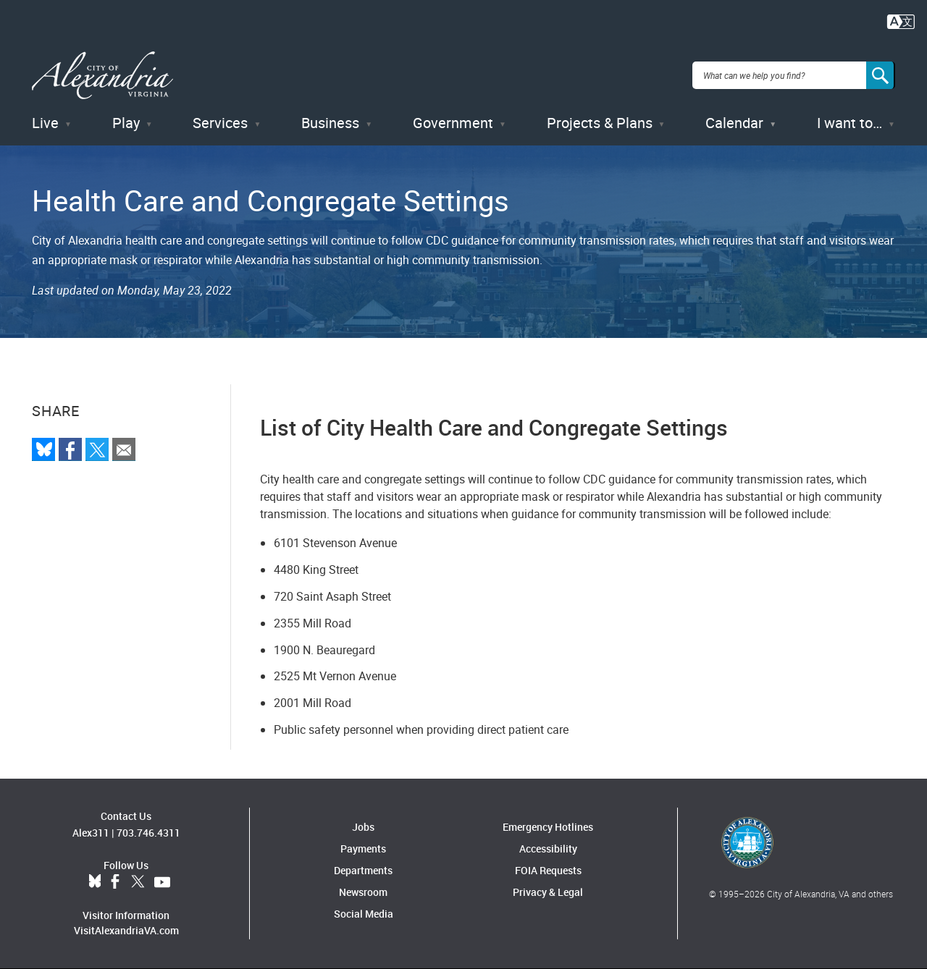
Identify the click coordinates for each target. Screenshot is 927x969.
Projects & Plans (600, 122)
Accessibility (548, 848)
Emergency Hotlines (548, 827)
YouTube (162, 882)
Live (45, 122)
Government (453, 122)
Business (330, 122)
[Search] (880, 75)
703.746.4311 (148, 832)
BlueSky (95, 882)
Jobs (363, 827)
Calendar (734, 122)
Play (126, 122)
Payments (363, 848)
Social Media (363, 914)
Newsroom (363, 892)
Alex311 (90, 832)
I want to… (849, 122)
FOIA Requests (548, 870)
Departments (363, 870)
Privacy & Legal (548, 892)
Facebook (115, 882)
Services (220, 122)
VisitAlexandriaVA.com (126, 930)
